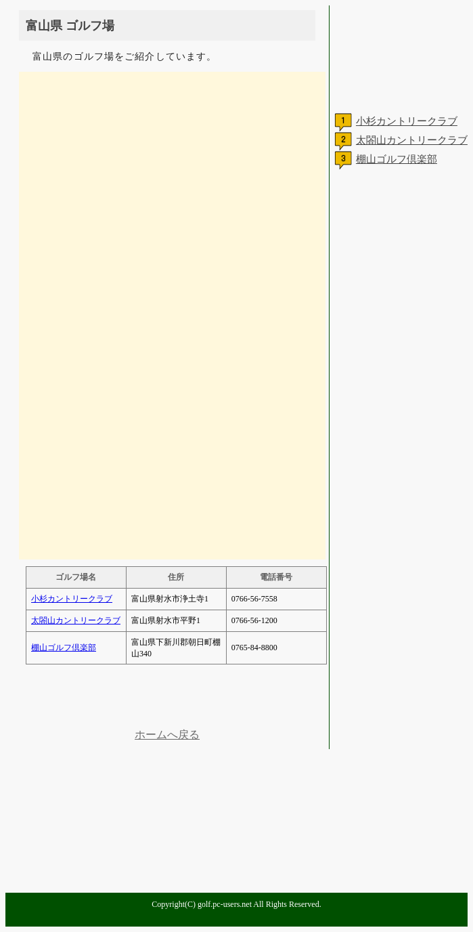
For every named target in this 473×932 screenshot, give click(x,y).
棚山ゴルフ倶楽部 (63, 647)
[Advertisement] (167, 698)
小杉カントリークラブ (71, 598)
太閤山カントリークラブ (75, 620)
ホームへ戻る (167, 734)
